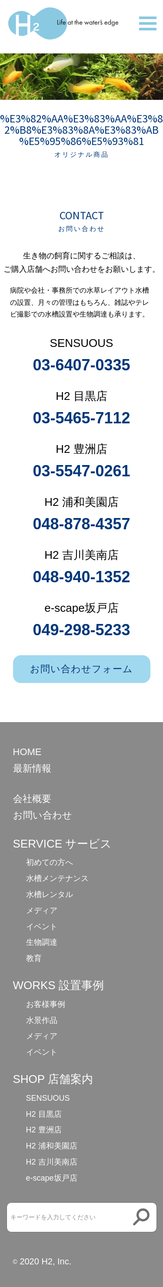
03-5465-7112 (81, 418)
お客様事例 (45, 1004)
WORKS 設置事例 (58, 985)
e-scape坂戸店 (51, 1178)
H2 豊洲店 (44, 1129)
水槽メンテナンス (57, 878)
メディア (41, 910)
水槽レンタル (49, 894)
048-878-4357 (81, 524)
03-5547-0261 (81, 471)
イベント (41, 926)
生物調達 (41, 942)
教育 (34, 958)
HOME (27, 751)
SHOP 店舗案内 (53, 1079)
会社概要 (32, 798)
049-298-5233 (81, 630)
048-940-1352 (81, 577)
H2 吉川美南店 (51, 1162)
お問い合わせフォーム (81, 668)
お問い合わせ (42, 815)
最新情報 (32, 768)
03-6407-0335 (81, 365)
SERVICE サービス (62, 843)
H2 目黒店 (44, 1114)
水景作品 (41, 1020)
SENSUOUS (48, 1098)
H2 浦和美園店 (51, 1146)
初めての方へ (49, 862)
